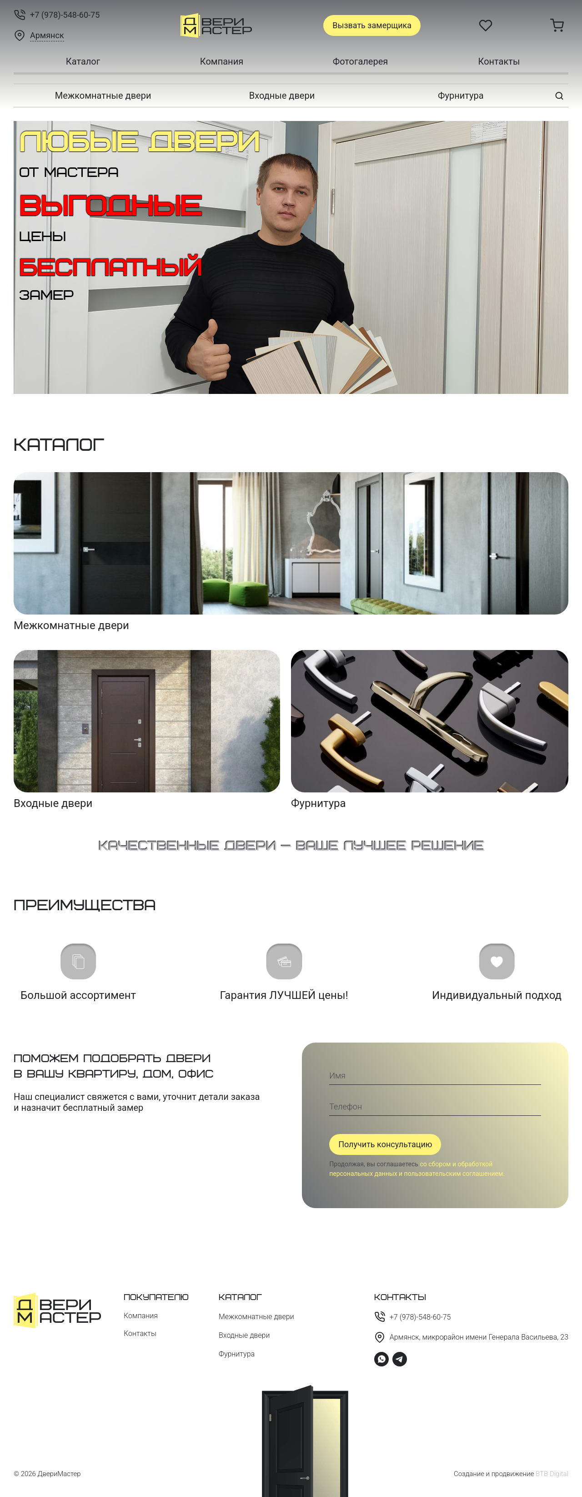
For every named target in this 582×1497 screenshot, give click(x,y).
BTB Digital (552, 1474)
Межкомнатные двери (103, 95)
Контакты (499, 61)
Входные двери (282, 95)
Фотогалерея (360, 61)
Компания (221, 61)
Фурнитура (461, 95)
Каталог (83, 61)
